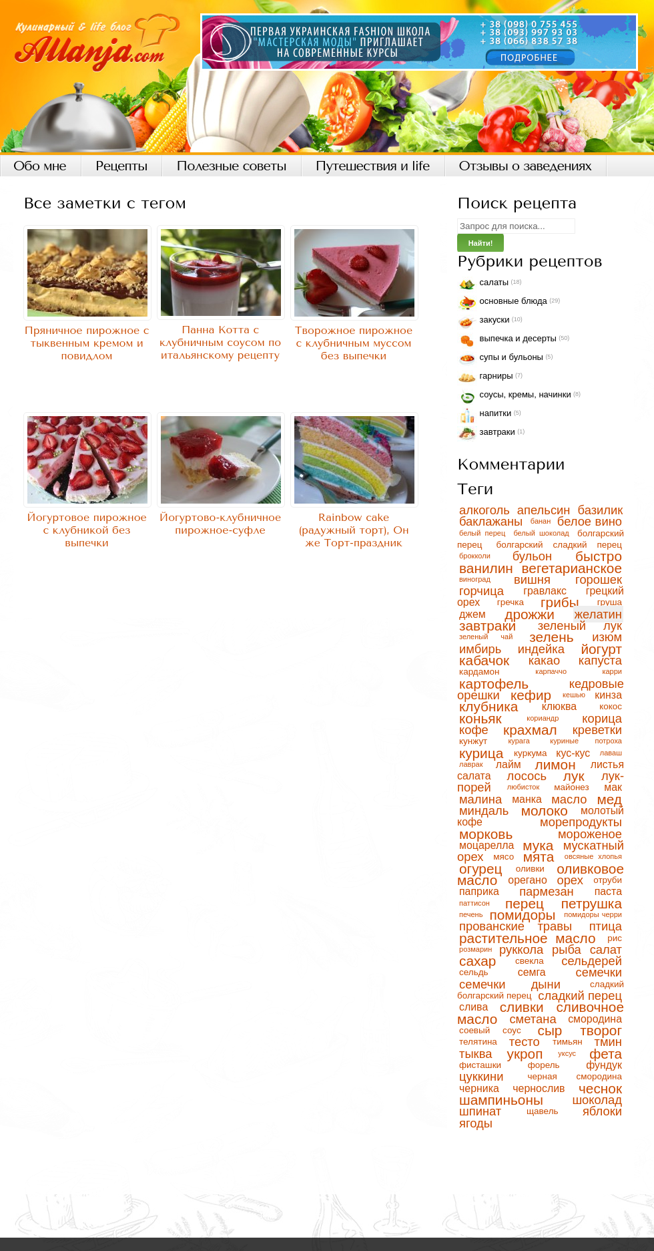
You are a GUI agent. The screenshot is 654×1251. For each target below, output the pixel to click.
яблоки (602, 1111)
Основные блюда (502, 303)
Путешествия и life (373, 166)
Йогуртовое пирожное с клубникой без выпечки (87, 530)
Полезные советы (231, 166)
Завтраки (486, 433)
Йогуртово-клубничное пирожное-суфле (220, 523)
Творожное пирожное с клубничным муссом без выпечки (353, 343)
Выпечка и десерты (507, 341)
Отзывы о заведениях (525, 166)
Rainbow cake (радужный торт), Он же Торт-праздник (353, 530)
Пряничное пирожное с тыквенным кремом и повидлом (86, 343)
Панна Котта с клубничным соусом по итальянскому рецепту (220, 342)
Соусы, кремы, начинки (514, 397)
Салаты (483, 285)
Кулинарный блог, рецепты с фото (327, 77)
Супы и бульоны (500, 359)
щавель (553, 1111)
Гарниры (485, 378)
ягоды (476, 1123)
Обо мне (39, 166)
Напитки (484, 415)
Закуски (483, 322)
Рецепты (121, 166)
